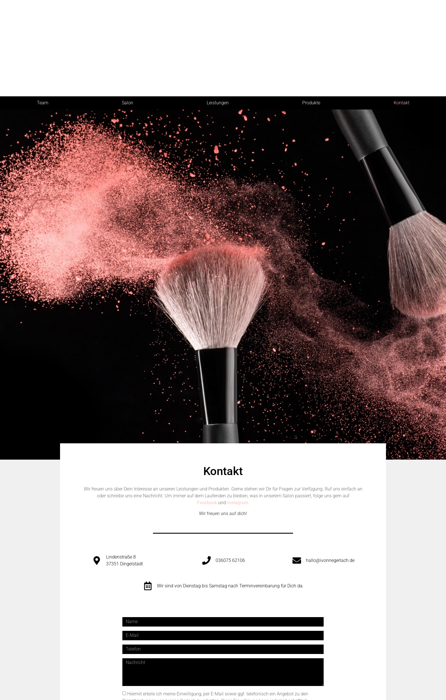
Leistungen (218, 102)
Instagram (237, 502)
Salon (127, 102)
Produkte (311, 102)
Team (42, 102)
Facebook (207, 502)
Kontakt (401, 102)
